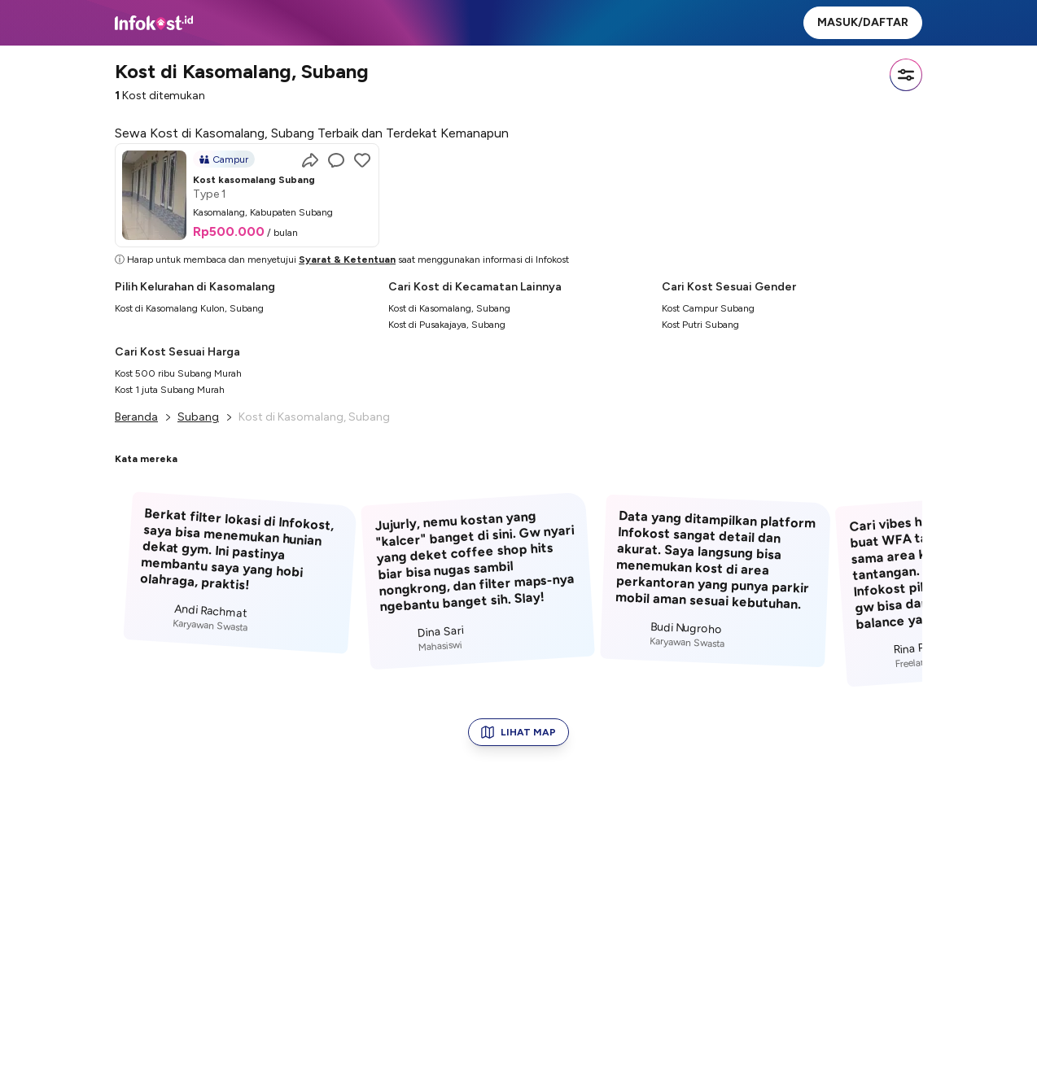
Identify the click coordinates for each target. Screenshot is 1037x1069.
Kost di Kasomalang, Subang (449, 308)
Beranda (136, 417)
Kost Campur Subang (708, 308)
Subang (198, 417)
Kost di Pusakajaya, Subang (446, 324)
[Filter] (906, 75)
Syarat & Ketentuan (347, 259)
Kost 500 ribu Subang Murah (178, 373)
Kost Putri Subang (700, 324)
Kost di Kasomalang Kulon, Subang (189, 308)
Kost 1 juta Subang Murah (170, 389)
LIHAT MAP (518, 732)
